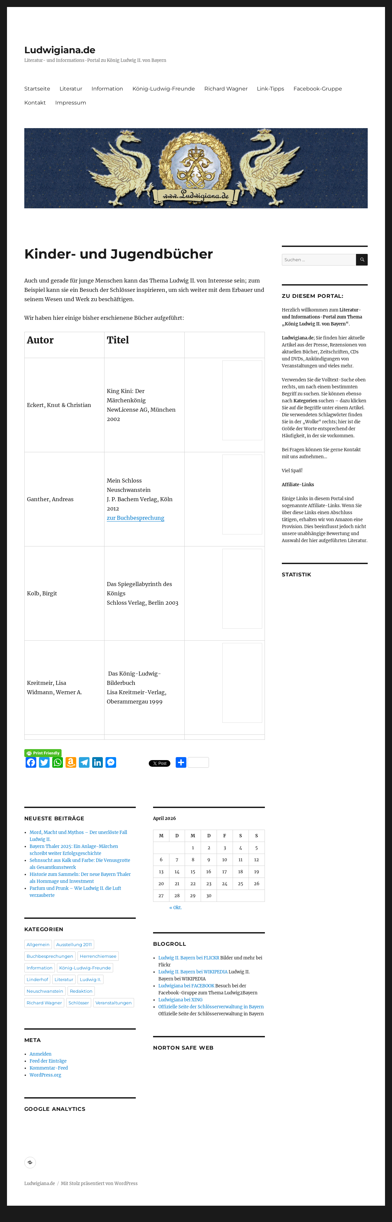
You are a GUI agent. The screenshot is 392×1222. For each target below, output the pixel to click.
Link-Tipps (270, 89)
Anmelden (41, 1054)
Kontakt (35, 103)
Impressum (70, 103)
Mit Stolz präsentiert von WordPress (99, 1183)
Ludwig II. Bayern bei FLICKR (188, 958)
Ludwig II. (90, 979)
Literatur (71, 89)
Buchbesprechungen (50, 956)
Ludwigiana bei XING (180, 1000)
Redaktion (81, 991)
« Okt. (175, 908)
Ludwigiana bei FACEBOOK (186, 986)
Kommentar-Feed (49, 1068)
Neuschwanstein (45, 991)
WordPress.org (45, 1075)
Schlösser (79, 1002)
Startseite (37, 89)
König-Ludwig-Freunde (163, 89)
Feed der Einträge (48, 1061)
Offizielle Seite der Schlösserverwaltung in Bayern (211, 1007)
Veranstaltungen (114, 1002)
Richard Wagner (226, 89)
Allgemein (38, 944)
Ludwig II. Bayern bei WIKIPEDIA (193, 972)
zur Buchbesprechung (135, 517)
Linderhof (37, 979)
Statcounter (16, 1217)
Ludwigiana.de (60, 50)
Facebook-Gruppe (318, 89)
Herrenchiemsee (98, 956)
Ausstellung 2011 (74, 944)
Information (107, 89)
